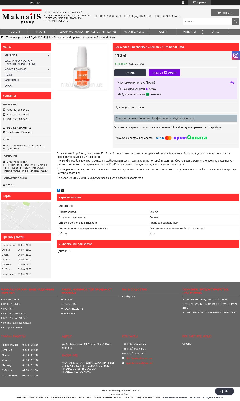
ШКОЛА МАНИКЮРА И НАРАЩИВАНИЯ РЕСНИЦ (88, 31)
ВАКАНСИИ (70, 304)
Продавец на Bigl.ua (120, 394)
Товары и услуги (16, 37)
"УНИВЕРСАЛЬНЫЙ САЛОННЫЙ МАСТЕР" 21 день (210, 306)
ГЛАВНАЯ (14, 31)
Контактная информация (17, 322)
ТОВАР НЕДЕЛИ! (73, 308)
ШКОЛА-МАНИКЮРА (14, 313)
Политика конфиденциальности (206, 397)
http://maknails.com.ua (19, 127)
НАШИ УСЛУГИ (11, 304)
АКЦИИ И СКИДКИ (40, 37)
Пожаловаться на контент (175, 397)
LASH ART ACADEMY (15, 318)
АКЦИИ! (67, 299)
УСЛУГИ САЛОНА (134, 31)
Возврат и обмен (12, 327)
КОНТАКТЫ (189, 31)
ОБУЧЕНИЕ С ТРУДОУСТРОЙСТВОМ (206, 299)
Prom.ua (136, 390)
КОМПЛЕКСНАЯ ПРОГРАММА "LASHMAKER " (211, 312)
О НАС (215, 31)
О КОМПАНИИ (11, 299)
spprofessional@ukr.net (19, 132)
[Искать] (235, 21)
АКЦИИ (163, 31)
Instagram (129, 296)
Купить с (164, 72)
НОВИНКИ (69, 313)
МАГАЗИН (40, 31)
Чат (225, 391)
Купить (130, 72)
